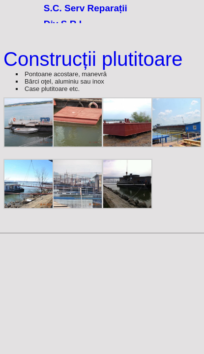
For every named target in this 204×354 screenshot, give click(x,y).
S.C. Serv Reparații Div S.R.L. (85, 15)
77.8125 (19, 19)
